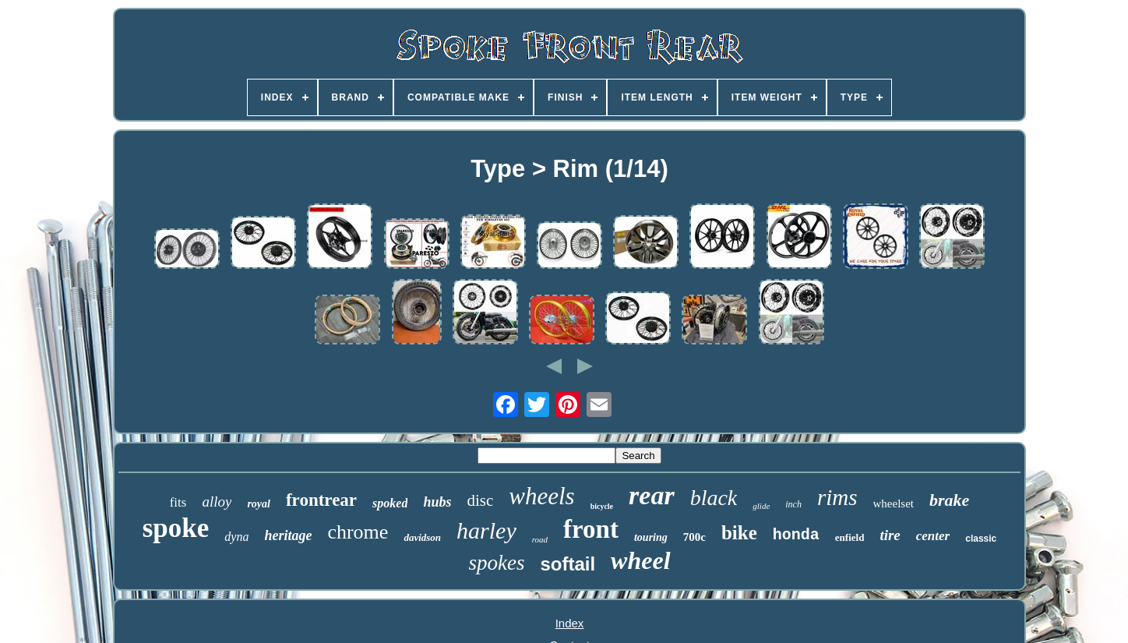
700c (694, 537)
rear (652, 495)
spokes (496, 562)
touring (651, 537)
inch (793, 504)
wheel (640, 560)
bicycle (601, 506)
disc (480, 500)
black (714, 498)
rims (837, 497)
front (591, 529)
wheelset (893, 503)
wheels (541, 496)
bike (739, 532)
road (540, 539)
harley (486, 530)
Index (569, 623)
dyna (236, 536)
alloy (216, 501)
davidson (422, 537)
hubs (437, 502)
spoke (176, 528)
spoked (389, 503)
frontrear (321, 500)
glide (761, 506)
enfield (850, 537)
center (933, 535)
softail (567, 563)
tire (889, 535)
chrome (357, 532)
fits (178, 502)
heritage (288, 535)
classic (980, 538)
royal (258, 504)
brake (949, 500)
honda (796, 535)
